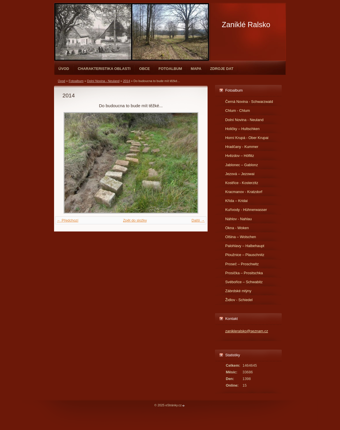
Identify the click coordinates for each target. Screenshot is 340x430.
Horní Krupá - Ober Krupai (246, 138)
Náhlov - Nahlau (238, 219)
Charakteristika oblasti (104, 68)
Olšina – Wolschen (240, 237)
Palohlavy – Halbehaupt (244, 246)
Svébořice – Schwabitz (244, 282)
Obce (144, 68)
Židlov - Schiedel (239, 300)
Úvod (63, 68)
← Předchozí (67, 220)
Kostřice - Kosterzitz (241, 183)
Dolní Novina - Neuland (103, 81)
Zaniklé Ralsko (246, 25)
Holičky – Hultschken (242, 129)
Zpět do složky (135, 220)
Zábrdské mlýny (238, 291)
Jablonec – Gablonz (241, 165)
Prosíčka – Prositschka (244, 273)
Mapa (196, 68)
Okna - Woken (237, 228)
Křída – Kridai (236, 201)
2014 (126, 81)
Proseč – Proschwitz (242, 264)
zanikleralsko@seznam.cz (246, 331)
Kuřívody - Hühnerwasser (246, 209)
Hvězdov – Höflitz (239, 155)
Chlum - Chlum (237, 110)
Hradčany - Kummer (241, 146)
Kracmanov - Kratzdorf (243, 192)
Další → (198, 220)
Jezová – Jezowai (239, 174)
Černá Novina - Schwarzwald (249, 101)
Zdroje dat (221, 68)
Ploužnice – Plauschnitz (244, 255)
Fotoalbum (170, 68)
